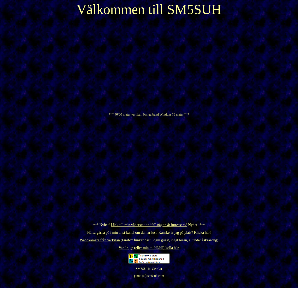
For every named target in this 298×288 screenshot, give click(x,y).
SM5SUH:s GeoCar (149, 268)
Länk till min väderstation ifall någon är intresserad (149, 225)
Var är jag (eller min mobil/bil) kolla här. (149, 248)
